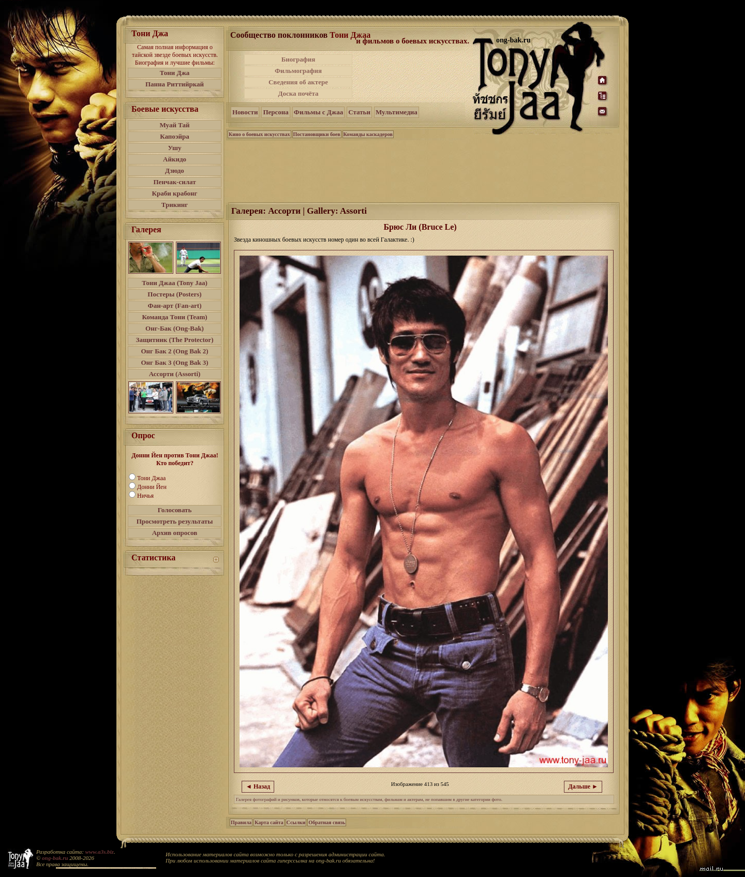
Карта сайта (269, 822)
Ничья (145, 495)
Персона (275, 112)
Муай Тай (174, 125)
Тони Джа (175, 73)
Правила (241, 822)
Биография (298, 59)
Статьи (359, 112)
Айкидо (174, 159)
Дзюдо (174, 170)
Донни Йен (152, 486)
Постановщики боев (316, 134)
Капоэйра (174, 136)
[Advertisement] (413, 76)
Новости (245, 112)
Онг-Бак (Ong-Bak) (174, 328)
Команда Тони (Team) (174, 317)
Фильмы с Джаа (318, 112)
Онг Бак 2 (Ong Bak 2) (174, 351)
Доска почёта (298, 93)
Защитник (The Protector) (175, 340)
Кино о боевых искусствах (259, 134)
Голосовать (175, 510)
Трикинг (174, 205)
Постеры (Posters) (174, 294)
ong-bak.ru (55, 858)
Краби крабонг (175, 193)
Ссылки (296, 822)
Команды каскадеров (368, 134)
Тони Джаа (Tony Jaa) (174, 283)
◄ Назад (258, 786)
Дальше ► (583, 786)
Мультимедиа (397, 112)
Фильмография (298, 71)
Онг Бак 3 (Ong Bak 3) (174, 362)
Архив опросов (175, 533)
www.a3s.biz (99, 852)
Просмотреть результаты (175, 521)
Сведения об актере (298, 82)
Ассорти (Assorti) (175, 374)
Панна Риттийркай (174, 84)
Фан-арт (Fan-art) (175, 305)
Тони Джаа (151, 478)
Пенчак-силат (174, 182)
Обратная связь (326, 822)
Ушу (175, 148)
